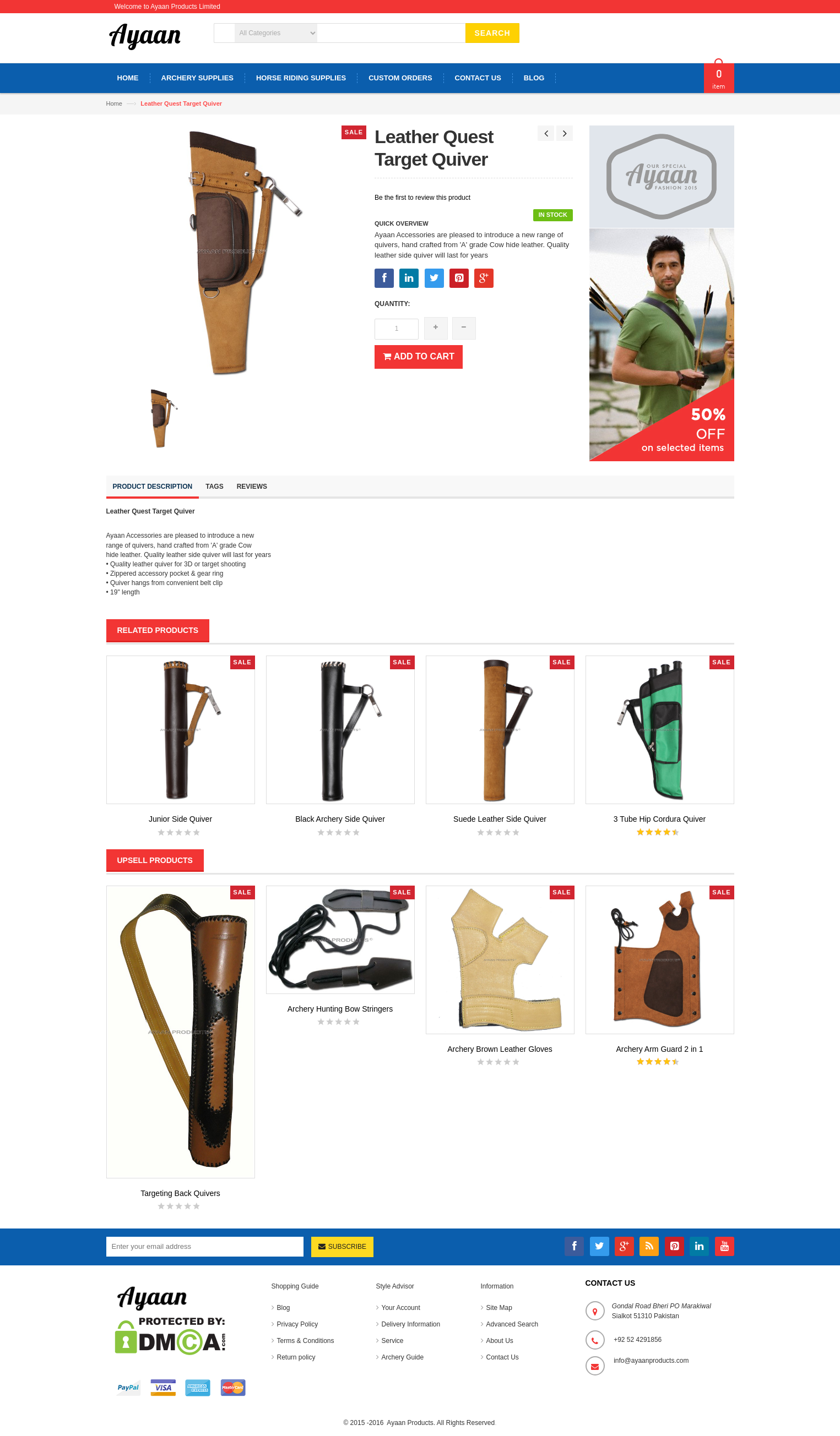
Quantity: (392, 304)
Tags (214, 486)
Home (114, 103)
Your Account (401, 1308)
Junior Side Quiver (180, 819)
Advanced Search (512, 1324)
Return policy (296, 1357)
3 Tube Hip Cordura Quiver (660, 819)
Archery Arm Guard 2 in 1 (659, 1049)
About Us (499, 1341)
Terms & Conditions (305, 1341)
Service (393, 1341)
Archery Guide (403, 1357)
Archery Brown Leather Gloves (499, 1049)
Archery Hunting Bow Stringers (340, 1008)
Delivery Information (411, 1324)
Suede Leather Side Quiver (499, 819)
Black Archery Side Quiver (340, 819)
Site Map (499, 1308)
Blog (283, 1308)
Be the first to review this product (422, 197)
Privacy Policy (297, 1324)
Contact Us (502, 1357)
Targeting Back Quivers (180, 1193)
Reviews (252, 486)
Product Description (153, 486)
